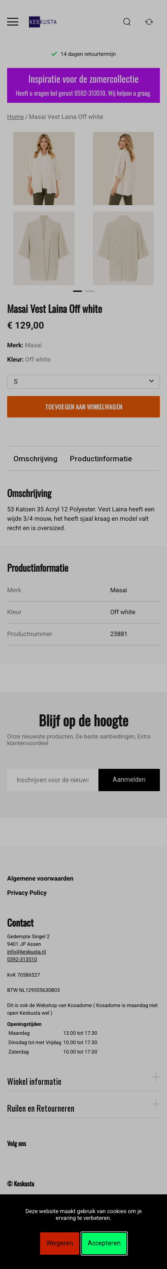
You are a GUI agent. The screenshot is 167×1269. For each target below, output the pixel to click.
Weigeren (59, 1243)
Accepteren (104, 1243)
